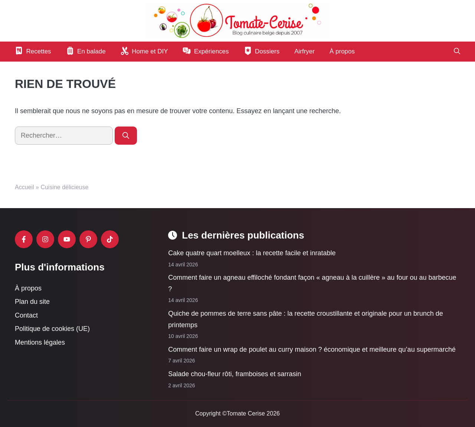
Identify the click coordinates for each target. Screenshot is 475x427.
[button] (457, 52)
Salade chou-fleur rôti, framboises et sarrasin (234, 374)
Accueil (24, 187)
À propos (342, 51)
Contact (26, 315)
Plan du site (32, 301)
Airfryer (304, 51)
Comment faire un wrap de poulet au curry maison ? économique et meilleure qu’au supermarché (311, 349)
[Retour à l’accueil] (237, 20)
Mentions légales (40, 342)
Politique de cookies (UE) (52, 328)
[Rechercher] (126, 136)
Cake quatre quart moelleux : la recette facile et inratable (251, 253)
